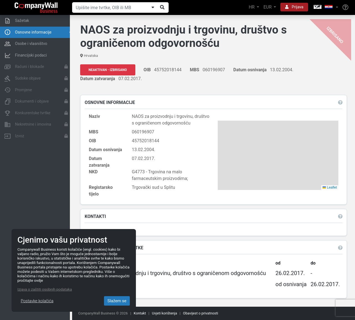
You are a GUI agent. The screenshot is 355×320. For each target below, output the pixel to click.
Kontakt (140, 313)
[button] (325, 7)
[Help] (345, 7)
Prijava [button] (294, 7)
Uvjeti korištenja (164, 313)
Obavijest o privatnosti (200, 313)
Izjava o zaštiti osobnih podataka (44, 289)
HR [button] (252, 7)
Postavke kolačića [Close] (37, 300)
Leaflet (330, 187)
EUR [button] (268, 7)
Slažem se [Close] (116, 300)
